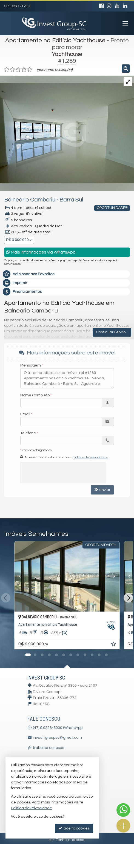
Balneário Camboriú (29, 200)
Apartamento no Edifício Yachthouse (55, 40)
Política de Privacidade (31, 808)
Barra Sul (71, 200)
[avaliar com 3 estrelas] (18, 69)
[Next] (119, 576)
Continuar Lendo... (112, 332)
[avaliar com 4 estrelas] (24, 69)
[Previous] (15, 576)
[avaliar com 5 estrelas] (29, 69)
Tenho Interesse (67, 840)
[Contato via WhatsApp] (123, 810)
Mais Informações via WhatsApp (41, 252)
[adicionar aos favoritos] (114, 645)
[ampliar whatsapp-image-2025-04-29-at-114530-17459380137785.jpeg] (67, 129)
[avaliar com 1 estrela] (6, 69)
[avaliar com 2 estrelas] (12, 69)
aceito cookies (74, 828)
